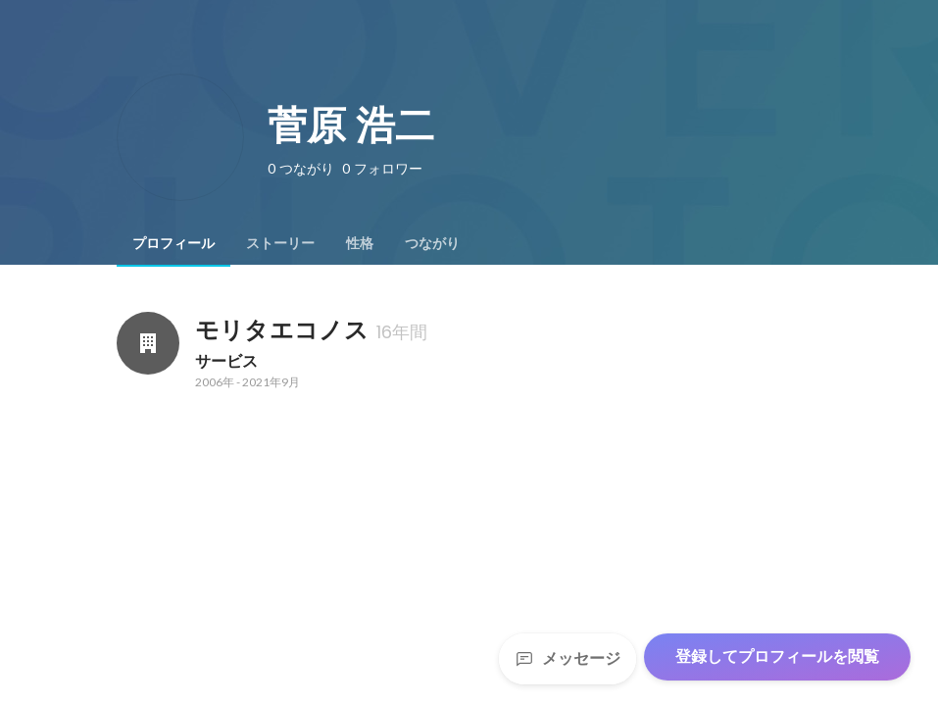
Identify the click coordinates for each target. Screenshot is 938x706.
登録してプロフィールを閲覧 (777, 656)
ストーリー (280, 243)
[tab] (173, 243)
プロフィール (173, 243)
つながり (432, 243)
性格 (359, 243)
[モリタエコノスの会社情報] (148, 343)
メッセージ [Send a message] (567, 658)
